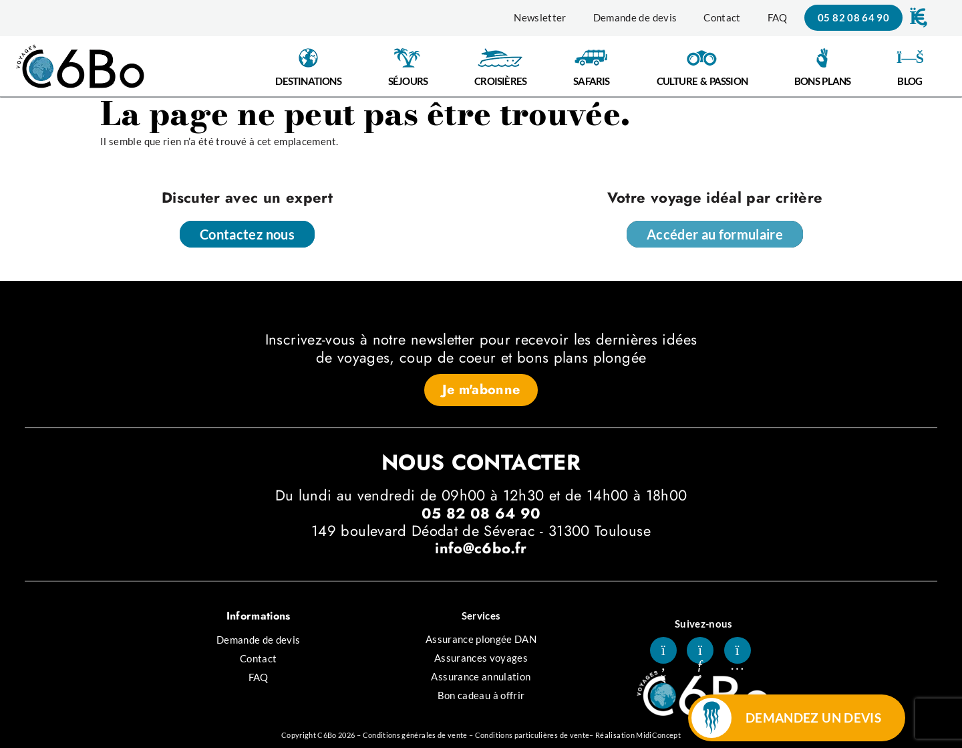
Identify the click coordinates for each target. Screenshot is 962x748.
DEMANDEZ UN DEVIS (813, 717)
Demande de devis (635, 17)
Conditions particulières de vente (532, 735)
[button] (917, 18)
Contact (721, 17)
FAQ (778, 17)
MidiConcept (658, 735)
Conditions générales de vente (415, 735)
